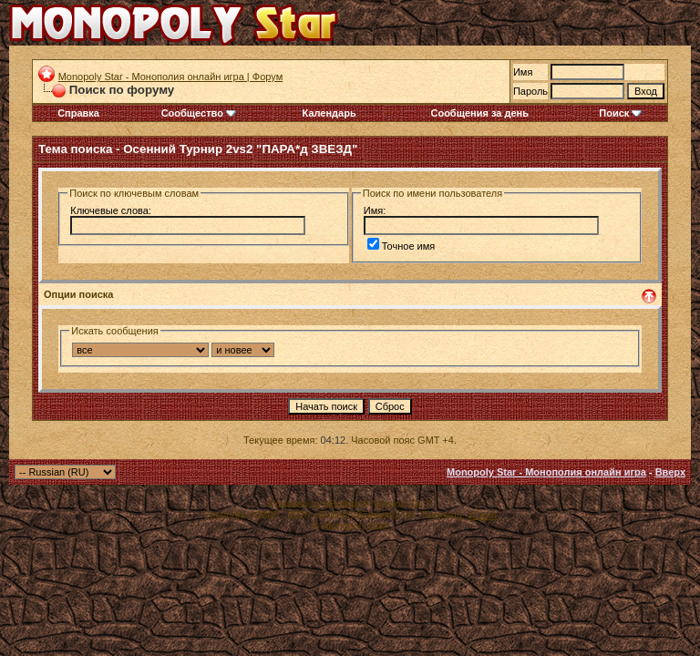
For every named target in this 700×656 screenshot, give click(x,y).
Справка (78, 113)
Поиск (620, 113)
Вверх (670, 471)
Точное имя (401, 246)
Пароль (530, 91)
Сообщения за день (479, 113)
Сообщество (198, 113)
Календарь (329, 113)
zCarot (482, 514)
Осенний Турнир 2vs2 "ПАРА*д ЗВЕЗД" (240, 149)
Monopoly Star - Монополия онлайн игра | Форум (170, 76)
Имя (522, 72)
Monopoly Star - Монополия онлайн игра (546, 471)
